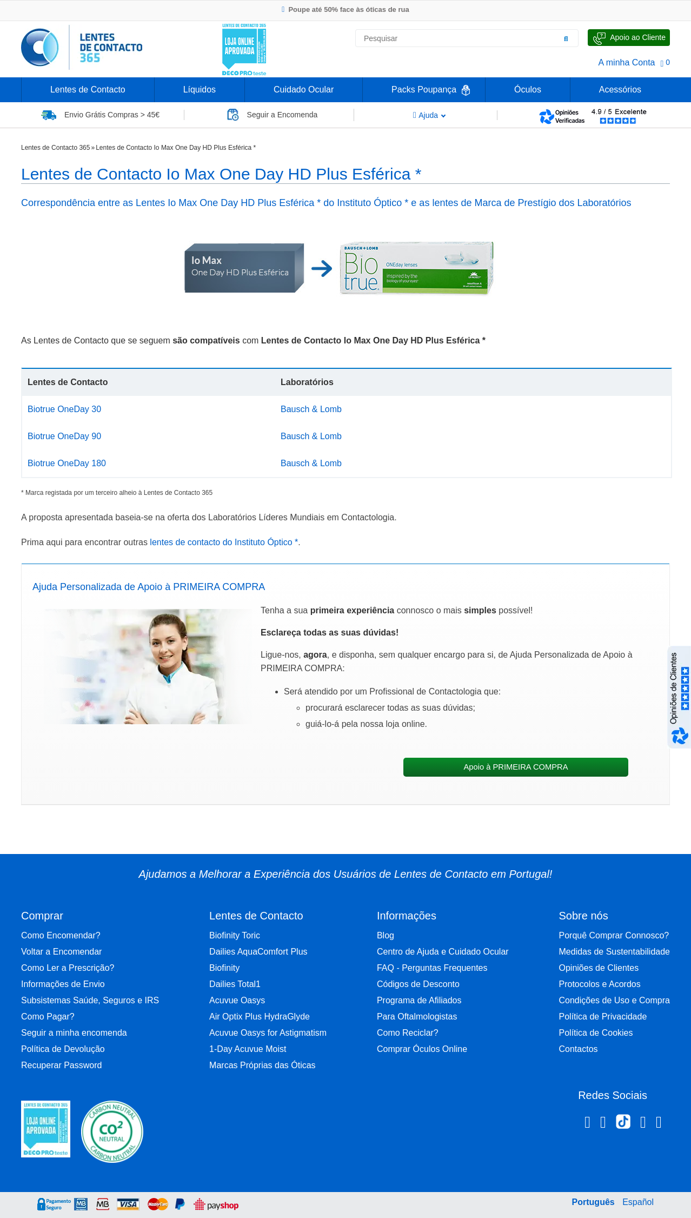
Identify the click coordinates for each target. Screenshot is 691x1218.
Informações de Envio (63, 984)
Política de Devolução (63, 1049)
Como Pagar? (48, 1016)
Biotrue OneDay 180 (67, 463)
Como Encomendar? (61, 935)
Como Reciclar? (407, 1032)
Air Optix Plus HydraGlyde (259, 1016)
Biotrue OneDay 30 (64, 409)
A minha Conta (627, 62)
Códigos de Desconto (418, 984)
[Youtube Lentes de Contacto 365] (659, 1124)
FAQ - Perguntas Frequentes (432, 967)
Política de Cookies (596, 1032)
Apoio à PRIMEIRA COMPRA (515, 767)
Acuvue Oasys (237, 1000)
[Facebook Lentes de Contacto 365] (587, 1124)
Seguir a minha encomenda (74, 1032)
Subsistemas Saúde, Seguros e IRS (90, 1000)
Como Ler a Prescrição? (68, 967)
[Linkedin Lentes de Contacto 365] (643, 1124)
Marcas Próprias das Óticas (262, 1065)
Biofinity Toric (234, 935)
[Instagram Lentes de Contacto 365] (603, 1124)
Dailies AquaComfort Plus (258, 951)
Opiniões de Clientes (599, 967)
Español (638, 1202)
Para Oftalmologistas (417, 1016)
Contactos (578, 1049)
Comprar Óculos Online (422, 1049)
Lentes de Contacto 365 (55, 147)
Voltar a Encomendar (61, 951)
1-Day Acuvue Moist (247, 1049)
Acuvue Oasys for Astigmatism (268, 1032)
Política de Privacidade (603, 1016)
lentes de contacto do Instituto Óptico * (223, 542)
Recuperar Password (61, 1065)
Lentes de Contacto (87, 89)
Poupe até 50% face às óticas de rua (345, 9)
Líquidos (199, 89)
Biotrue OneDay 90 (64, 436)
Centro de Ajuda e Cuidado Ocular (443, 951)
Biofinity (224, 967)
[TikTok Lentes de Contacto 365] (623, 1125)
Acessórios (620, 89)
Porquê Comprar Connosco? (614, 935)
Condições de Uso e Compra (614, 1000)
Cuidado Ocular (304, 89)
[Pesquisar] (566, 38)
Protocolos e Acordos (600, 984)
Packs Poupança (423, 89)
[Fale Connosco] (629, 37)
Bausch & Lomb (311, 409)
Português (593, 1202)
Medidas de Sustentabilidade (614, 951)
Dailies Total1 (235, 984)
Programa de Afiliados (419, 1000)
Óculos (527, 89)
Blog (385, 935)
